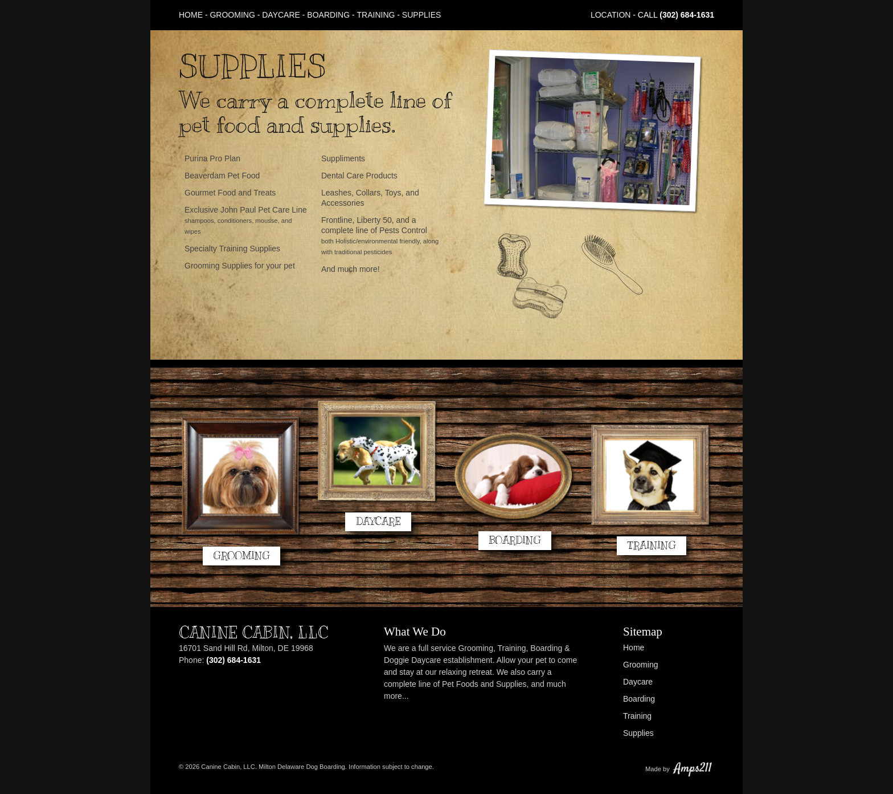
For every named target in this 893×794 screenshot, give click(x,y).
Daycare (281, 14)
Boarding (328, 14)
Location (611, 14)
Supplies (421, 14)
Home (191, 14)
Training (376, 14)
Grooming (232, 14)
